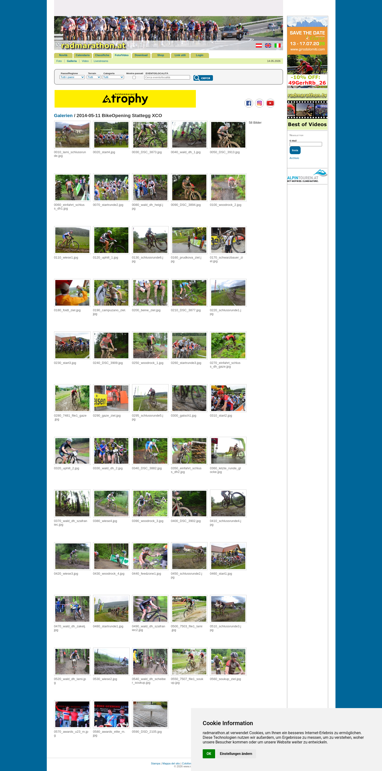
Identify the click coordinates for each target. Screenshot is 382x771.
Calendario (83, 55)
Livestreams (101, 61)
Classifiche (102, 55)
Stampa (155, 763)
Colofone (187, 763)
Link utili (180, 55)
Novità (63, 55)
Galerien (63, 115)
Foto (59, 61)
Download (141, 55)
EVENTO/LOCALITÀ (157, 73)
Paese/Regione (69, 73)
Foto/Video (122, 55)
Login (199, 55)
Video (85, 61)
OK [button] (209, 754)
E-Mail (293, 140)
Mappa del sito (171, 763)
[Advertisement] (169, 7)
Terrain (92, 73)
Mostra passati (134, 73)
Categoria (109, 73)
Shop (160, 55)
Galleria (72, 61)
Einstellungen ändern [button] (236, 754)
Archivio (294, 158)
